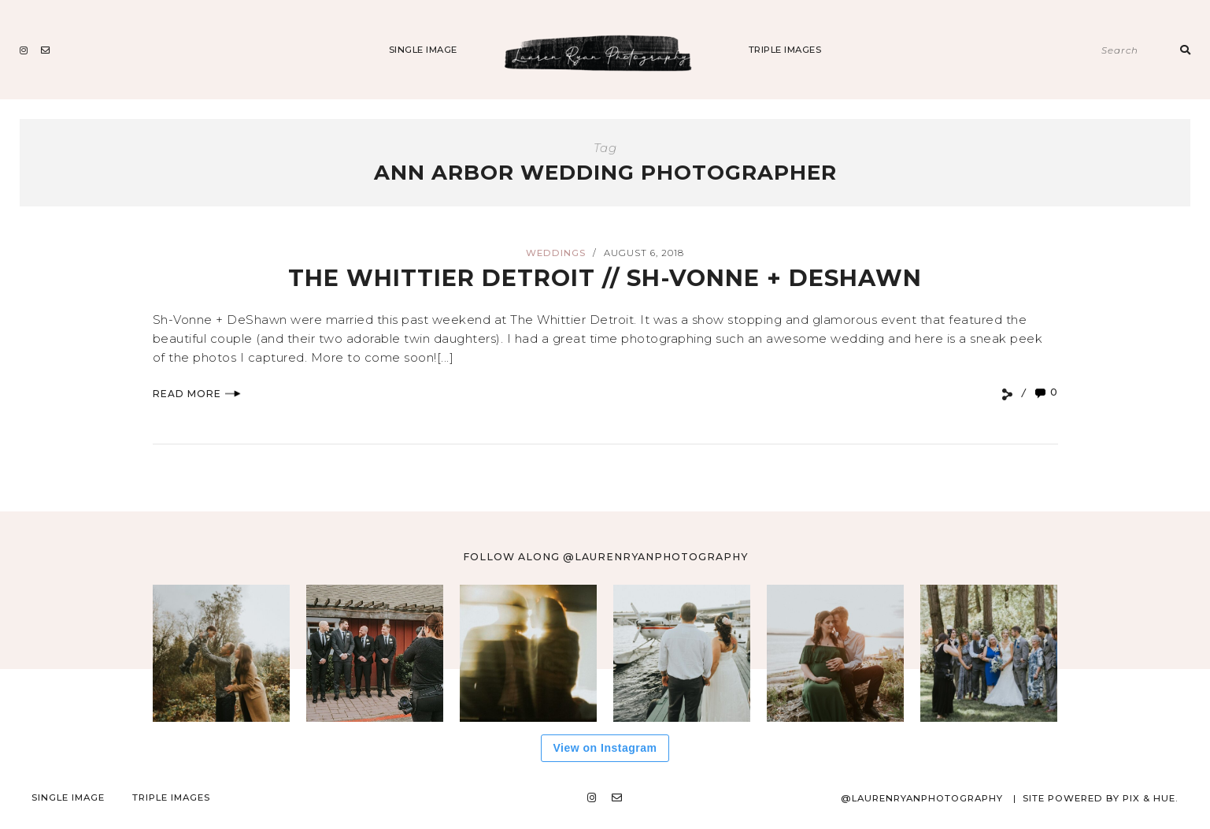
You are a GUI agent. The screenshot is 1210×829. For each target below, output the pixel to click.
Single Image (423, 49)
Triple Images (785, 49)
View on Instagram (605, 748)
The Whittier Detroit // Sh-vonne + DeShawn (605, 278)
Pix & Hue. (1151, 798)
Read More (197, 394)
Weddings (556, 252)
